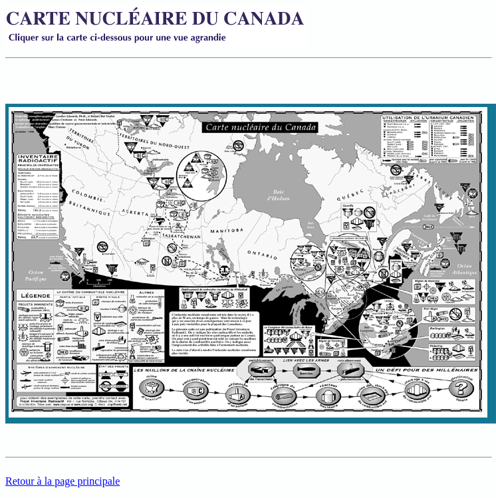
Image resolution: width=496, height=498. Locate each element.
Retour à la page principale (62, 481)
